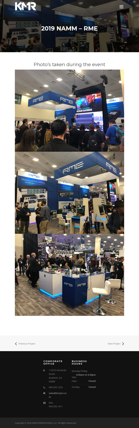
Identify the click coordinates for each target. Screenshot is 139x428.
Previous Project (25, 343)
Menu (121, 6)
